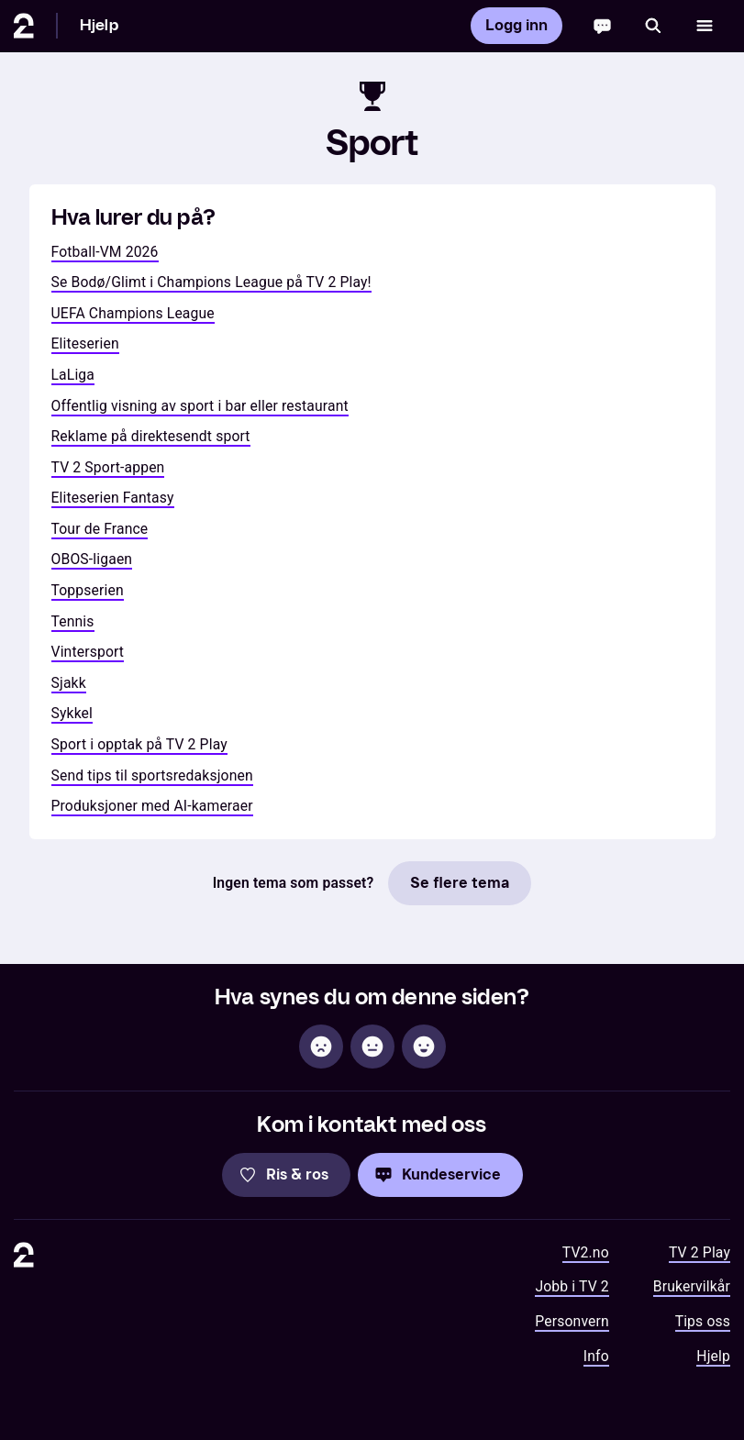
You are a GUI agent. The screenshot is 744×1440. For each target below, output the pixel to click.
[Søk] (653, 25)
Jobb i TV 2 (571, 1286)
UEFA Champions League (133, 313)
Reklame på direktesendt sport (150, 436)
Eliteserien (85, 343)
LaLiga (73, 374)
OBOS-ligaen (92, 559)
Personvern (572, 1321)
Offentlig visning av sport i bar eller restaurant (200, 406)
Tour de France (100, 528)
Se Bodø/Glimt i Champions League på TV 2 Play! (211, 282)
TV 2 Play (699, 1252)
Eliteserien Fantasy (112, 497)
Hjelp (99, 25)
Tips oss (702, 1321)
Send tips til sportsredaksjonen (152, 775)
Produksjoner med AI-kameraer (152, 805)
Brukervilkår (691, 1286)
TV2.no (585, 1252)
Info (596, 1356)
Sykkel (72, 713)
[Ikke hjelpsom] (321, 1047)
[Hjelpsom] (424, 1047)
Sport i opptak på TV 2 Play (139, 744)
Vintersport (88, 651)
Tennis (72, 621)
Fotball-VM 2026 (105, 251)
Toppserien (87, 590)
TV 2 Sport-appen (108, 467)
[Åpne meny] (704, 25)
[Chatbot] (602, 25)
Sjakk (68, 683)
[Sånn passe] (372, 1047)
